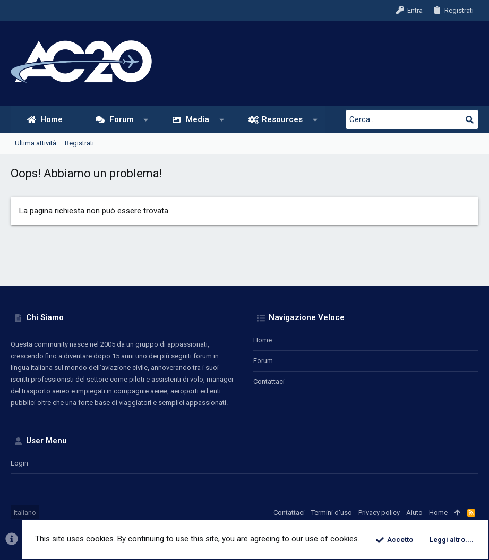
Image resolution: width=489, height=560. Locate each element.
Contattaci (269, 381)
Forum (263, 361)
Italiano (25, 512)
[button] (145, 119)
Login (19, 463)
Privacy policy (379, 512)
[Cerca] (412, 119)
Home (262, 340)
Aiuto (414, 512)
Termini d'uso (331, 512)
